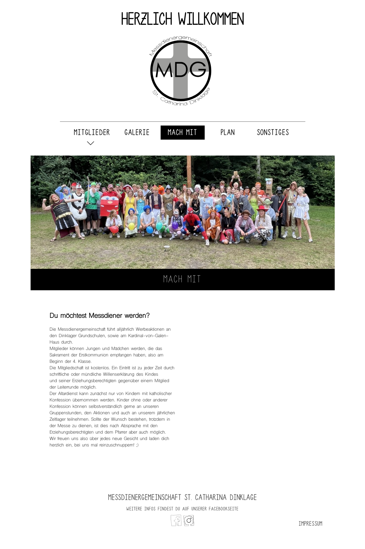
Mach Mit (182, 133)
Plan (228, 133)
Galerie (137, 133)
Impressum (310, 524)
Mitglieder (92, 133)
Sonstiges (273, 133)
